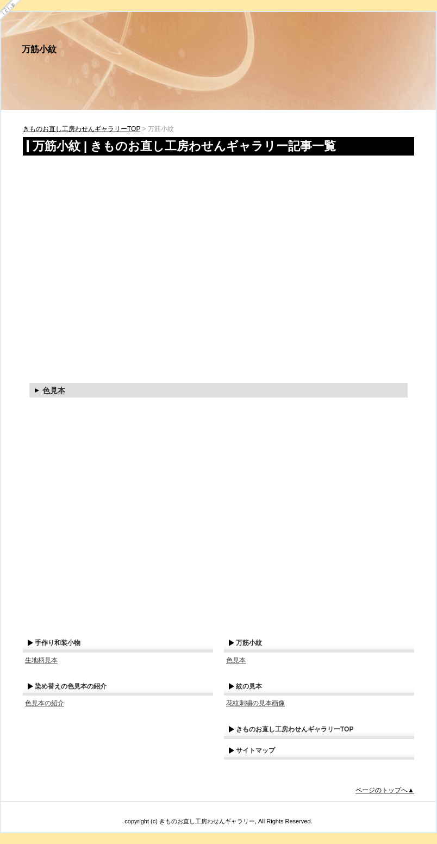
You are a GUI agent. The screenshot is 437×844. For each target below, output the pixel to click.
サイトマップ (255, 750)
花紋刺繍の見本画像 (255, 703)
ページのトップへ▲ (384, 790)
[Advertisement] (102, 260)
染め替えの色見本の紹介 (71, 686)
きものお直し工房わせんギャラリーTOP (81, 129)
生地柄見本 (41, 660)
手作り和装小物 (57, 643)
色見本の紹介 (44, 703)
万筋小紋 (39, 49)
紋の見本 (249, 686)
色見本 (53, 390)
